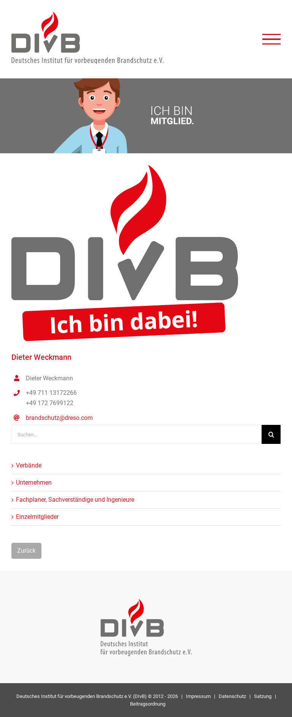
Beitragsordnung (147, 704)
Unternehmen (34, 482)
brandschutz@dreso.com (59, 417)
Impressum (198, 696)
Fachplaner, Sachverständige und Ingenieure (75, 499)
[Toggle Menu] (271, 39)
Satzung (262, 696)
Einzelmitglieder (37, 516)
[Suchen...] (136, 434)
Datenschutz (232, 696)
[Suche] (271, 434)
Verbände (28, 465)
